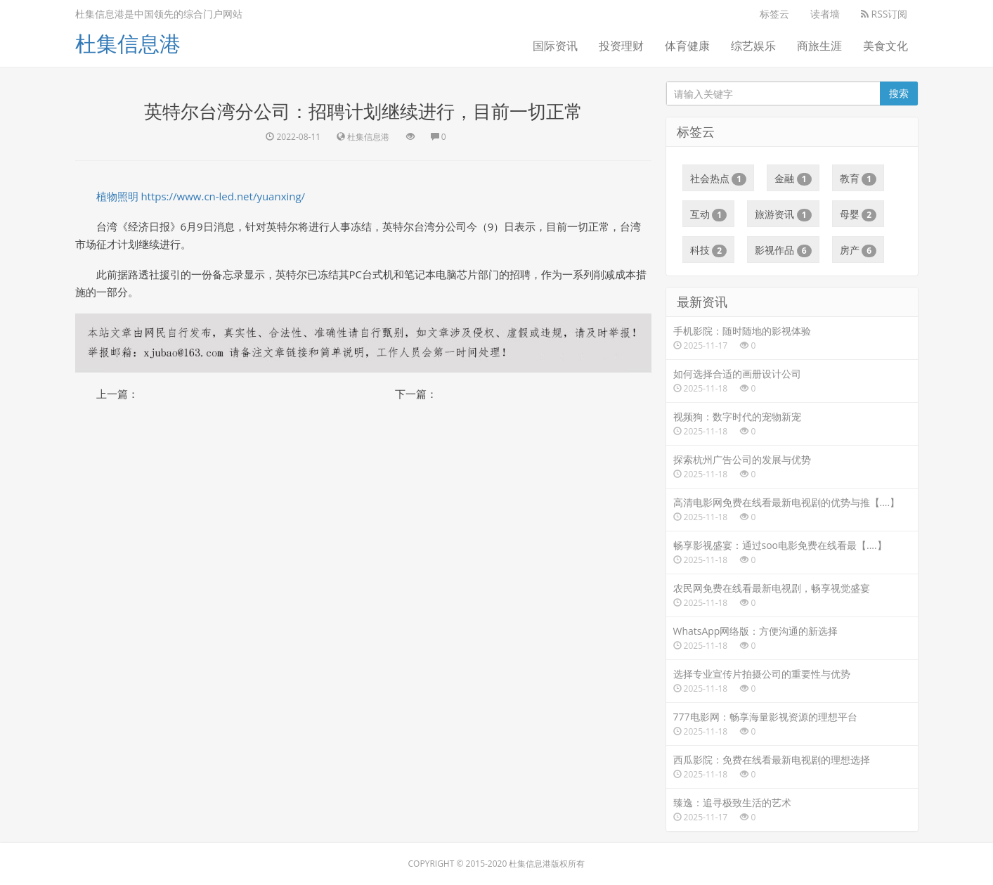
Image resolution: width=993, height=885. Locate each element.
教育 (858, 179)
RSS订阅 (884, 13)
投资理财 (621, 45)
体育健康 (687, 45)
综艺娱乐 (753, 45)
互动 (708, 214)
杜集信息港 (128, 43)
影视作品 (783, 250)
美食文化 (885, 45)
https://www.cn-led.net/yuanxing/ (223, 196)
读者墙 (825, 13)
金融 (793, 179)
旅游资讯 (783, 214)
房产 (858, 250)
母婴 (858, 214)
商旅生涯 (819, 45)
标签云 (774, 13)
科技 (708, 250)
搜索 (899, 93)
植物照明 (117, 196)
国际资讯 (555, 45)
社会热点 (718, 179)
